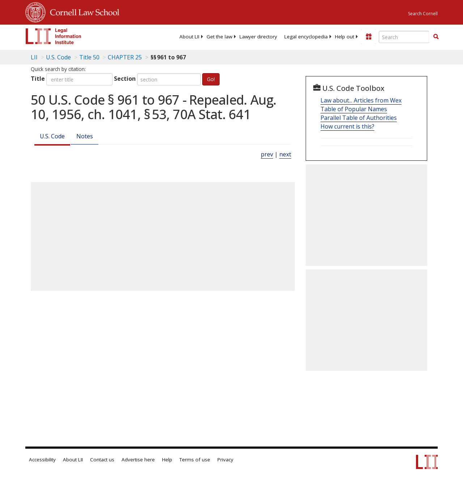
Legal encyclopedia (306, 36)
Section (125, 79)
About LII (189, 36)
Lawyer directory (258, 36)
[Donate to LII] (368, 36)
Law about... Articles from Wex (361, 100)
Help (167, 459)
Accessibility (42, 459)
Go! (211, 79)
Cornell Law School (82, 11)
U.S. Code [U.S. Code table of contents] (58, 57)
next (285, 154)
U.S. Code (52, 136)
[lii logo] (53, 36)
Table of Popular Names (353, 109)
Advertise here (138, 459)
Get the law (219, 36)
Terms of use (194, 459)
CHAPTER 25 (125, 57)
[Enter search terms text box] (404, 37)
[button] (435, 36)
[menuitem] (189, 36)
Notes (84, 136)
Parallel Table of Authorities (358, 118)
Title (38, 79)
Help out (344, 36)
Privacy (225, 459)
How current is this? (347, 126)
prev (267, 154)
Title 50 (89, 57)
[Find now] (436, 37)
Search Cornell (423, 14)
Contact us (102, 459)
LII (34, 57)
